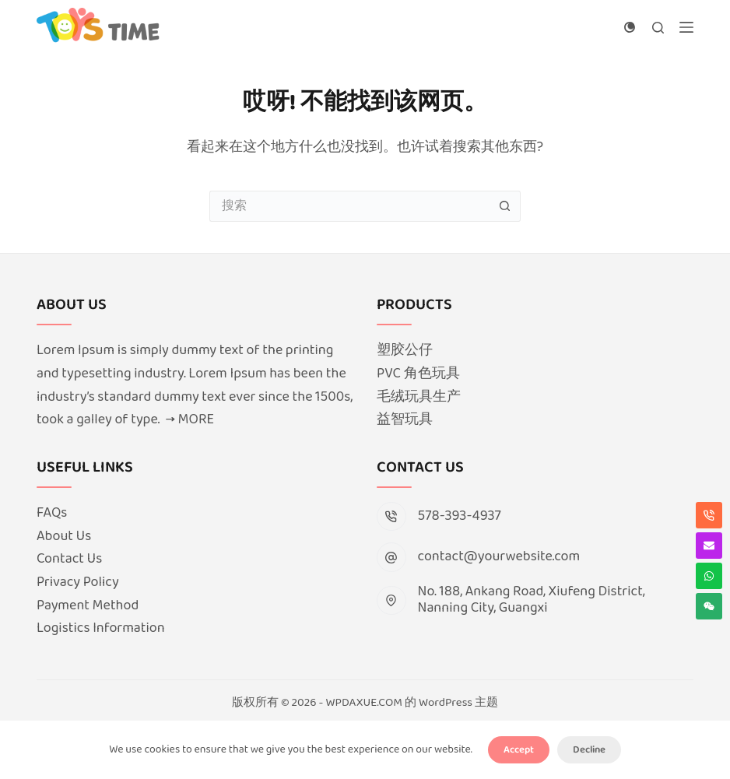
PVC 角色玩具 (418, 373)
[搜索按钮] (505, 206)
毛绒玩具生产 (419, 397)
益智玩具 (405, 419)
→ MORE (190, 419)
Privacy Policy (78, 582)
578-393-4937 (459, 516)
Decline (589, 750)
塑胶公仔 (405, 350)
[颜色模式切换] (630, 27)
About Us (64, 536)
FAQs (52, 513)
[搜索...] (349, 206)
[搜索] (658, 27)
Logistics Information (101, 628)
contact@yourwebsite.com (499, 556)
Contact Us (69, 559)
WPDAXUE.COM (363, 702)
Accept (519, 750)
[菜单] (686, 27)
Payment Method (88, 605)
